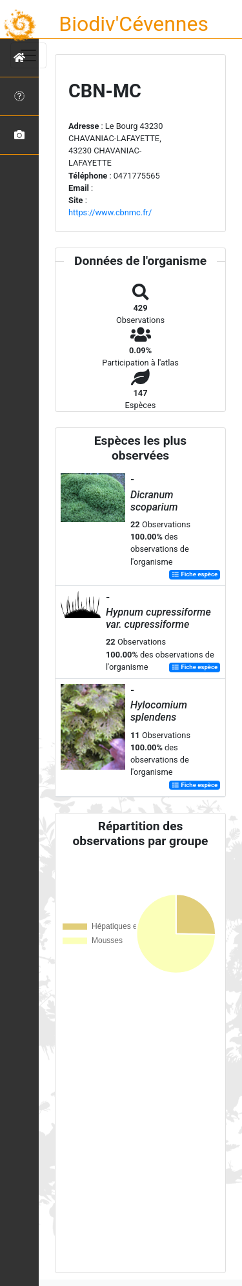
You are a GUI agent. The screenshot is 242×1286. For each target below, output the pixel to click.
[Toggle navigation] (28, 55)
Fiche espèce (194, 574)
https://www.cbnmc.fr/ (110, 212)
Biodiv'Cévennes (133, 24)
